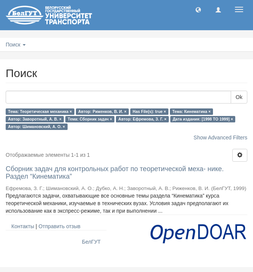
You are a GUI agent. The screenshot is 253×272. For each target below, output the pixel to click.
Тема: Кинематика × (191, 111)
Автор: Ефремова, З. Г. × (142, 119)
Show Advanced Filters (220, 137)
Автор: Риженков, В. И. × (102, 111)
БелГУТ (91, 242)
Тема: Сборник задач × (90, 119)
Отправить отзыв (59, 226)
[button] (198, 9)
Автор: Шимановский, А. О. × (36, 126)
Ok (239, 97)
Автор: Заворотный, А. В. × (35, 119)
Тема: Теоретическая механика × (40, 111)
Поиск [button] (16, 45)
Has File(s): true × (149, 111)
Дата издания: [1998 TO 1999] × (203, 119)
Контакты (22, 226)
